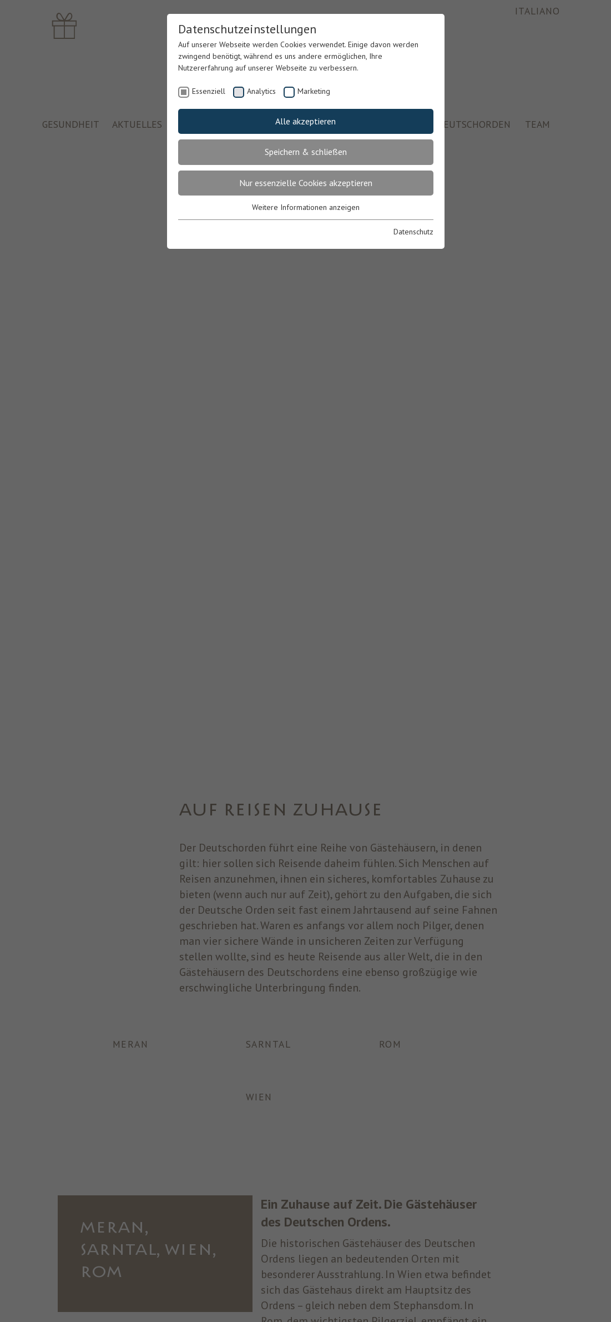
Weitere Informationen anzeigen (306, 207)
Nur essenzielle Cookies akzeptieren (305, 182)
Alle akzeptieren (305, 121)
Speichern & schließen (306, 151)
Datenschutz (413, 232)
